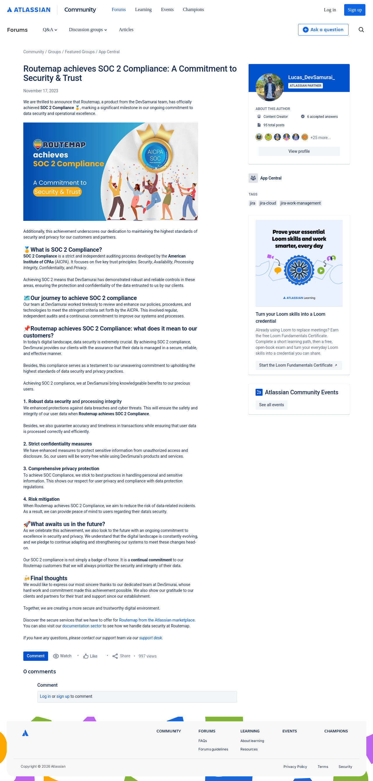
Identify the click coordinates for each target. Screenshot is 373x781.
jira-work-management (301, 203)
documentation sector (82, 626)
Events (167, 9)
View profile (299, 151)
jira (252, 203)
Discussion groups (88, 29)
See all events (271, 404)
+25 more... (321, 137)
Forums (119, 9)
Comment (36, 656)
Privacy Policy (295, 766)
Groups (54, 51)
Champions (193, 9)
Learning (143, 9)
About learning (252, 741)
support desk (150, 638)
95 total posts (273, 125)
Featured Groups (80, 51)
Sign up (355, 9)
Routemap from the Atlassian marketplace (157, 620)
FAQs (202, 741)
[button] (110, 172)
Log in (330, 9)
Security (345, 766)
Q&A (50, 29)
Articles (126, 29)
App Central (109, 51)
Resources (249, 749)
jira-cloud (268, 203)
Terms (323, 766)
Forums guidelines (213, 749)
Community (80, 9)
